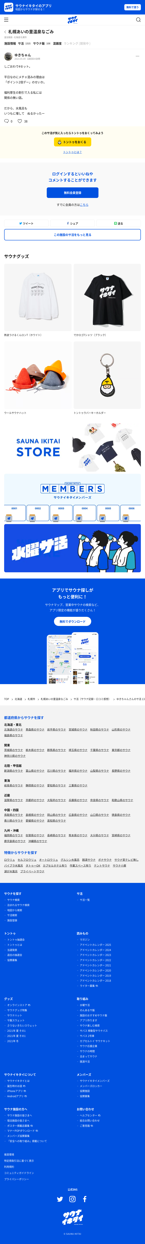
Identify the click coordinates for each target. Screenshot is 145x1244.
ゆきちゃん (22, 54)
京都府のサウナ (35, 800)
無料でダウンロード (73, 621)
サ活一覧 (85, 900)
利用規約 (9, 1167)
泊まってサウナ (88, 1056)
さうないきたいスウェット (22, 1025)
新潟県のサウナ (13, 771)
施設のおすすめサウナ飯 (93, 1015)
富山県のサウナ (35, 771)
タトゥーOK (33, 865)
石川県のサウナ (56, 771)
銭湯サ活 (85, 1061)
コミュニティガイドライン (19, 1173)
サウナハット (14, 1015)
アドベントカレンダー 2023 (95, 955)
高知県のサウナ (56, 820)
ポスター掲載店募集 (18, 1126)
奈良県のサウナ (99, 800)
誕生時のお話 (14, 1086)
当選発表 (12, 950)
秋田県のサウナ (99, 729)
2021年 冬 (13, 1041)
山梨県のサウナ (99, 771)
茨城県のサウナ (13, 750)
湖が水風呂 (11, 871)
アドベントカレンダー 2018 (95, 980)
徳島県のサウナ (121, 815)
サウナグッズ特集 (17, 1010)
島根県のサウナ (35, 815)
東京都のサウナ (121, 750)
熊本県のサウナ (78, 835)
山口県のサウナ (99, 815)
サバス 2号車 (87, 1036)
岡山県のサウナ (56, 815)
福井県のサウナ (78, 771)
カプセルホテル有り (55, 865)
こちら (84, 205)
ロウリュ (9, 860)
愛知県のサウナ (56, 785)
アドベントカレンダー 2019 (95, 976)
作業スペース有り (80, 865)
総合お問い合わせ (90, 1120)
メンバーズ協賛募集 (18, 1136)
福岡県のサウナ (13, 835)
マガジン (85, 939)
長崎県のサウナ (56, 835)
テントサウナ (102, 865)
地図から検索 (14, 910)
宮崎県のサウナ (121, 835)
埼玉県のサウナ (78, 750)
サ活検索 (12, 915)
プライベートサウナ (32, 871)
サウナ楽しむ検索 (90, 1025)
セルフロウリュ (27, 860)
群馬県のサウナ (56, 750)
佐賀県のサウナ (35, 835)
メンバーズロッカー (91, 1086)
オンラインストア (17, 1005)
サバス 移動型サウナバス (94, 1031)
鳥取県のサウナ (13, 815)
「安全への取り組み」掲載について (27, 1141)
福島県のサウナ (13, 735)
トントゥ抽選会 (16, 939)
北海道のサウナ (13, 729)
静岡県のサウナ (35, 785)
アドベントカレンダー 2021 (95, 965)
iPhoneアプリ (15, 1091)
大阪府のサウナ (56, 800)
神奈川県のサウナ (15, 756)
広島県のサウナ (78, 815)
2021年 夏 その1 (16, 1031)
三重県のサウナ (78, 785)
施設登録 (12, 920)
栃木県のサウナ (35, 750)
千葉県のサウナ (99, 750)
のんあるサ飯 (87, 1010)
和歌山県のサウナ (122, 800)
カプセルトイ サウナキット (95, 1041)
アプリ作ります (88, 1020)
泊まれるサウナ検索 (18, 905)
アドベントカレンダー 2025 (95, 945)
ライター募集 (87, 986)
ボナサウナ (105, 860)
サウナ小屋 (119, 865)
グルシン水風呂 (70, 860)
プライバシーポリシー (16, 1179)
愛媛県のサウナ (35, 820)
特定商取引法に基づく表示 (19, 1161)
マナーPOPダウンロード (21, 1131)
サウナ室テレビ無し (126, 860)
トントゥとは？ (72, 152)
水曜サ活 (85, 1005)
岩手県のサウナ (56, 729)
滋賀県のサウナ (13, 800)
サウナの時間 (87, 1051)
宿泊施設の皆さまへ (18, 1120)
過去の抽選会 (14, 955)
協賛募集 (12, 960)
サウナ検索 (13, 900)
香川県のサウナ (13, 820)
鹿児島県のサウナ (15, 841)
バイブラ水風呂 (13, 865)
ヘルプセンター (88, 1115)
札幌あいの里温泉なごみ (31, 32)
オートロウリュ (48, 860)
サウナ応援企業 (88, 1046)
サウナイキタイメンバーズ (95, 1081)
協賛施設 (85, 1091)
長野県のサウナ (121, 771)
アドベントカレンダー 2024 (95, 950)
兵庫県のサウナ (78, 800)
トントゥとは (14, 945)
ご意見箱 (85, 1126)
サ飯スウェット (16, 1020)
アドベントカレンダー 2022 (95, 960)
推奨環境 (9, 1154)
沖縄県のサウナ (37, 841)
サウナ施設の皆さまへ (19, 1115)
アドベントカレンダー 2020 (95, 970)
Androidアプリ (15, 1096)
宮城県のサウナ (78, 729)
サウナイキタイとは (18, 1081)
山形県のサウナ (121, 729)
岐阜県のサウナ (13, 785)
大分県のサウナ (99, 835)
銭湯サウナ (89, 860)
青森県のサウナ (35, 729)
